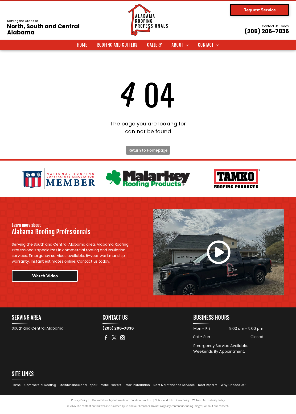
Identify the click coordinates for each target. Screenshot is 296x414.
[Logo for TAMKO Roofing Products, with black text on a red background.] (237, 180)
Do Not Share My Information (110, 403)
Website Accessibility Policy (208, 403)
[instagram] (122, 341)
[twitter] (114, 341)
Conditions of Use (141, 403)
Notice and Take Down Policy (172, 403)
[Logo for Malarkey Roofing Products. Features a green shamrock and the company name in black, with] (148, 180)
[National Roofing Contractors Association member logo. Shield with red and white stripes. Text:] (58, 180)
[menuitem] (82, 45)
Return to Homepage (148, 150)
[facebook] (106, 341)
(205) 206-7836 (266, 31)
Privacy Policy (79, 403)
